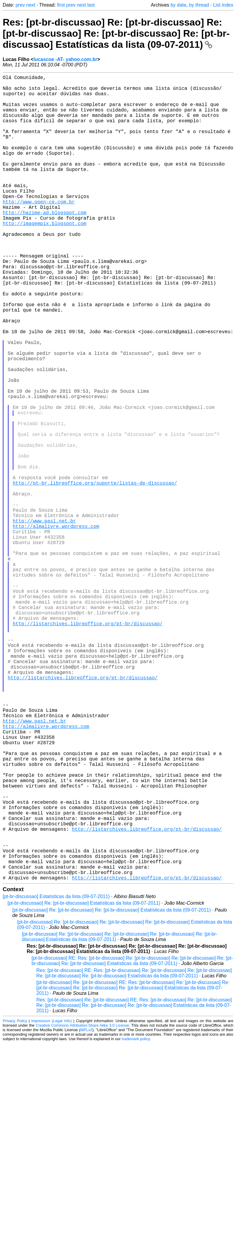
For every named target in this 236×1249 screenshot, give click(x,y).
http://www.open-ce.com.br (39, 230)
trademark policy (136, 1218)
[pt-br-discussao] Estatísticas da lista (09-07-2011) (56, 1075)
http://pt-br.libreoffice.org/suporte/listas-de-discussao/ (95, 574)
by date (178, 5)
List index (223, 5)
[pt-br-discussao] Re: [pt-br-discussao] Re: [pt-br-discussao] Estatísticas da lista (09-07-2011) (111, 1089)
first (61, 5)
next (30, 5)
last (91, 5)
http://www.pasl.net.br (44, 620)
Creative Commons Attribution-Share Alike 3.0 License (82, 1204)
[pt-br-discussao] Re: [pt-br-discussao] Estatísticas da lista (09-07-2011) (84, 1082)
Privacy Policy (15, 1200)
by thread (199, 5)
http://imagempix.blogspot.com (44, 257)
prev (20, 5)
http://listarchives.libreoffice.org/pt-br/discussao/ (87, 746)
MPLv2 (86, 1209)
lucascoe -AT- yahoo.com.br (65, 59)
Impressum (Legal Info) (51, 1200)
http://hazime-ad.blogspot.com (44, 243)
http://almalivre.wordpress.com (56, 627)
